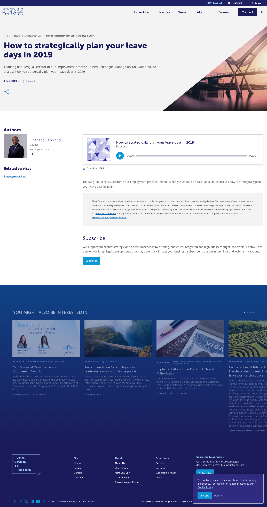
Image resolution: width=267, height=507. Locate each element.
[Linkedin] (32, 501)
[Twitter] (20, 501)
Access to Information (152, 502)
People (165, 12)
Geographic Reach (166, 472)
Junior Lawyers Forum (127, 482)
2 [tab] (247, 323)
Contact (78, 477)
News (182, 12)
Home (7, 37)
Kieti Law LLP (215, 3)
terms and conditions (106, 213)
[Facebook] (15, 501)
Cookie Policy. (205, 487)
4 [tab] (254, 323)
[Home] (13, 12)
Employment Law (33, 37)
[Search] (263, 12)
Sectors (160, 463)
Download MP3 (93, 168)
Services (160, 468)
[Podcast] (44, 501)
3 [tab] (251, 323)
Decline (218, 495)
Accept (204, 495)
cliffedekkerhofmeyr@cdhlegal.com (109, 217)
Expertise (141, 12)
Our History (121, 468)
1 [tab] (244, 323)
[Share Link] (7, 93)
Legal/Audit (186, 502)
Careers (224, 12)
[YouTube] (38, 501)
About (202, 12)
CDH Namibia (234, 3)
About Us (120, 463)
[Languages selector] (257, 3)
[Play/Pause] (120, 156)
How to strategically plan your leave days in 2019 (70, 37)
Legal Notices (171, 502)
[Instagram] (26, 501)
